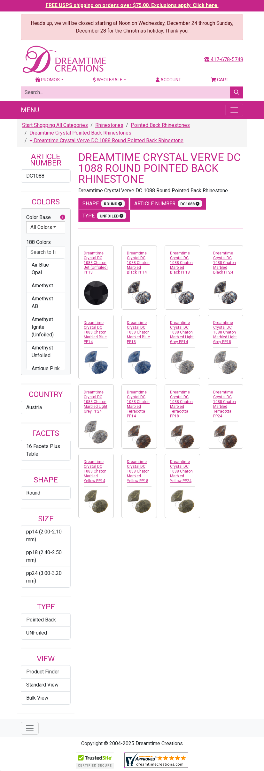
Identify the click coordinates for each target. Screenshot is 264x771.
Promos (47, 79)
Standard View (42, 685)
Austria (34, 407)
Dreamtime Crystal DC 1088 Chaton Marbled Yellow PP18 (138, 471)
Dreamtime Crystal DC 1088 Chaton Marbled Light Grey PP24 (95, 402)
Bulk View (37, 698)
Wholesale (107, 79)
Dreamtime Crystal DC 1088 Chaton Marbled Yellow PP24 (181, 471)
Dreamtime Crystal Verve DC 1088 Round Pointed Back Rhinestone (106, 140)
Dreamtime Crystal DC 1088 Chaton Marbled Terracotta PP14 (138, 404)
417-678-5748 (223, 59)
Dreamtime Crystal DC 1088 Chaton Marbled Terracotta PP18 (181, 404)
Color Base (45, 217)
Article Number (168, 203)
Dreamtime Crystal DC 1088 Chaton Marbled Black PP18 (181, 263)
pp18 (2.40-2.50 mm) (44, 556)
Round (33, 493)
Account (168, 79)
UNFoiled (36, 633)
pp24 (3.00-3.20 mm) (44, 577)
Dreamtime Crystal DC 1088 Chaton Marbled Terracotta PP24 (224, 404)
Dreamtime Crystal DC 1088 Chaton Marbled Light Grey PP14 (182, 332)
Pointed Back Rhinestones (160, 125)
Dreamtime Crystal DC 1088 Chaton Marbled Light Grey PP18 (225, 332)
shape (103, 203)
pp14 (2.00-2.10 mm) (44, 535)
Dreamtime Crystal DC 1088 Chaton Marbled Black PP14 (138, 263)
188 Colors (38, 242)
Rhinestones (109, 125)
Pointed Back (41, 620)
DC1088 (35, 176)
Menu (30, 110)
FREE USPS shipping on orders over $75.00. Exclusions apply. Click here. (132, 5)
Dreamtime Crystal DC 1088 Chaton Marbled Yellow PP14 (95, 471)
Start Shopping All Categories (55, 125)
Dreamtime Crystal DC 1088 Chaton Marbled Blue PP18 (138, 332)
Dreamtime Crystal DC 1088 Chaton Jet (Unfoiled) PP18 (96, 263)
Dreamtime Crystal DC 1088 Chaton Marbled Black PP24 (224, 263)
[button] (62, 217)
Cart (220, 79)
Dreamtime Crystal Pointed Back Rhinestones (80, 133)
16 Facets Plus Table (43, 450)
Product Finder (42, 672)
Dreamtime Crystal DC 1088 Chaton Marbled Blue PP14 (95, 332)
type (104, 215)
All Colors (41, 227)
